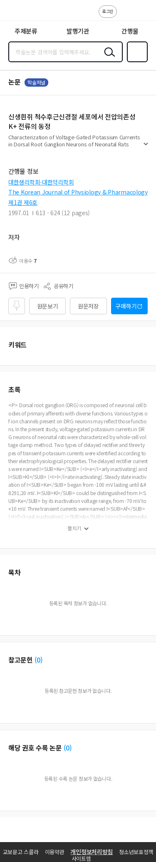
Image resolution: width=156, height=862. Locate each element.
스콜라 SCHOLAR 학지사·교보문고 (25, 12)
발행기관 (78, 31)
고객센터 (125, 15)
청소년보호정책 (136, 852)
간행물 (130, 31)
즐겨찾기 (136, 61)
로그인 (107, 11)
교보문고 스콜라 (21, 852)
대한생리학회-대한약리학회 (41, 182)
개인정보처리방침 (91, 851)
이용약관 (54, 852)
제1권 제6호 (22, 202)
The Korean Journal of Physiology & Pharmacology (78, 192)
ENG (143, 15)
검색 (107, 58)
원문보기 (47, 306)
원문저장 (88, 306)
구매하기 (125, 306)
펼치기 (146, 147)
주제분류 (26, 31)
